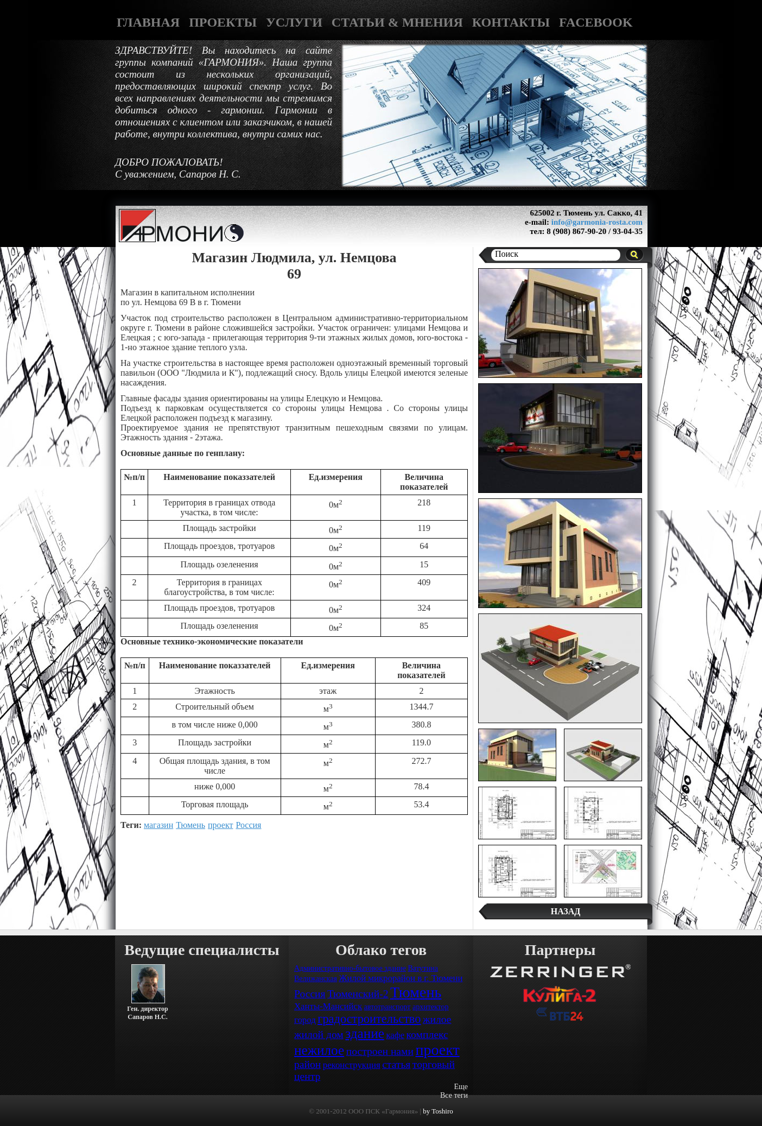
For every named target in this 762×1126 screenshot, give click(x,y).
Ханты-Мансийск (328, 1006)
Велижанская (315, 979)
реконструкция (351, 1065)
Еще (461, 1087)
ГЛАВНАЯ (148, 22)
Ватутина (422, 968)
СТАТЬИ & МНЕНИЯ (397, 22)
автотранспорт (387, 1007)
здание (364, 1033)
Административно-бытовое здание (350, 968)
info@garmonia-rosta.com (597, 222)
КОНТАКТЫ (511, 22)
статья (396, 1064)
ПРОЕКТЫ (223, 22)
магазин (158, 825)
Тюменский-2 (357, 994)
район (307, 1064)
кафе (395, 1035)
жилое (437, 1019)
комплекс (427, 1034)
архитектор (430, 1007)
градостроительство (369, 1019)
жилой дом (319, 1034)
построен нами (380, 1051)
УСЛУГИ (294, 22)
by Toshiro (438, 1111)
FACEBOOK (596, 22)
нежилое (319, 1050)
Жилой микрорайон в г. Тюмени (400, 978)
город (305, 1020)
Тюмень (190, 825)
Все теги (454, 1095)
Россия (248, 825)
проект (220, 825)
